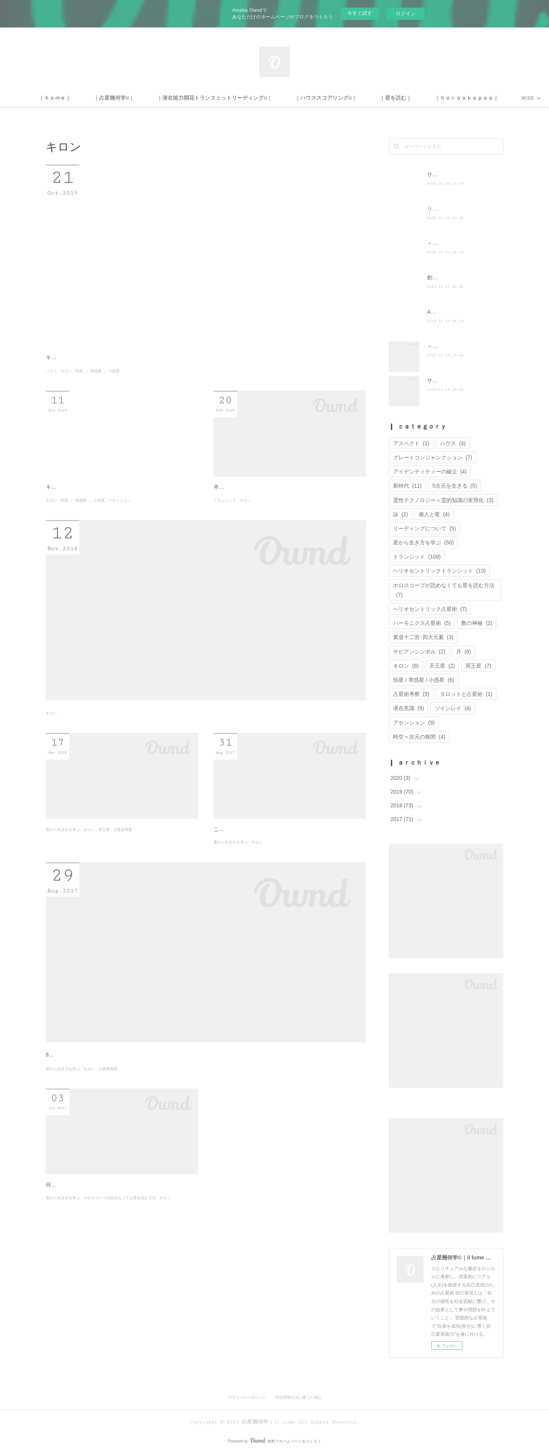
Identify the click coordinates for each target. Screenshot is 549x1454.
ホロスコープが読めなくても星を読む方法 (119, 1342)
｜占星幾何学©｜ (170, 98)
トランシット (225, 545)
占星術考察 (122, 910)
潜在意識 (408, 708)
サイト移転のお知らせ (453, 174)
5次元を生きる (454, 486)
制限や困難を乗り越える (255, 896)
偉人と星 (434, 514)
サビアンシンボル (419, 652)
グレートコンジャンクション (432, 457)
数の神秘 (476, 623)
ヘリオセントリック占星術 (430, 609)
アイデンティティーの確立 (430, 472)
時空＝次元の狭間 (419, 737)
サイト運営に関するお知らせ (461, 380)
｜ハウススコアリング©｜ (382, 98)
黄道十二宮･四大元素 (423, 637)
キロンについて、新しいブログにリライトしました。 (110, 522)
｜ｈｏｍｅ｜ (111, 98)
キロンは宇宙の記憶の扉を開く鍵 (86, 377)
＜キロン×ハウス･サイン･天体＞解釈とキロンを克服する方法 (186, 360)
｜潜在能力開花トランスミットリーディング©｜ (270, 98)
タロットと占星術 (466, 694)
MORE (442, 98)
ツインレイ (453, 708)
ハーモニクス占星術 (422, 623)
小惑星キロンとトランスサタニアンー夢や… (122, 508)
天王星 (442, 666)
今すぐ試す (359, 13)
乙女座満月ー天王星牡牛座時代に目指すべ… (290, 508)
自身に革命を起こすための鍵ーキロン (110, 1305)
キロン (66, 391)
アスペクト (411, 443)
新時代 (407, 486)
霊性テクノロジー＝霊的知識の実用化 (443, 500)
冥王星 (104, 910)
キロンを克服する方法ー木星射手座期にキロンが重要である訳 (187, 760)
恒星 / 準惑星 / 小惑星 (97, 391)
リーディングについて (424, 528)
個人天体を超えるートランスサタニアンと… (122, 896)
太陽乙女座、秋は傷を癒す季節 (116, 1148)
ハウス (51, 391)
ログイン (406, 13)
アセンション (119, 535)
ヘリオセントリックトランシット (439, 571)
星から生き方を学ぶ (63, 910)
